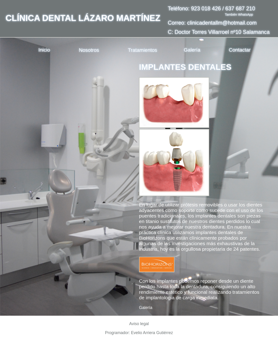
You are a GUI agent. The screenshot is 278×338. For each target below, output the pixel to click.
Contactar (240, 50)
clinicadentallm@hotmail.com (222, 23)
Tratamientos (142, 50)
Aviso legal (139, 323)
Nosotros (89, 50)
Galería (192, 50)
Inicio (44, 50)
